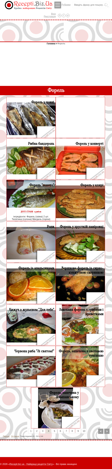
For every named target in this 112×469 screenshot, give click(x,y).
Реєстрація (50, 16)
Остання (15, 436)
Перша (6, 436)
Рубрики (62, 5)
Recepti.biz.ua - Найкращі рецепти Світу (30, 464)
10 (84, 431)
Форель (61, 43)
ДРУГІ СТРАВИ (27, 211)
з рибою (37, 211)
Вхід (53, 14)
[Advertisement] (56, 30)
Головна (51, 43)
